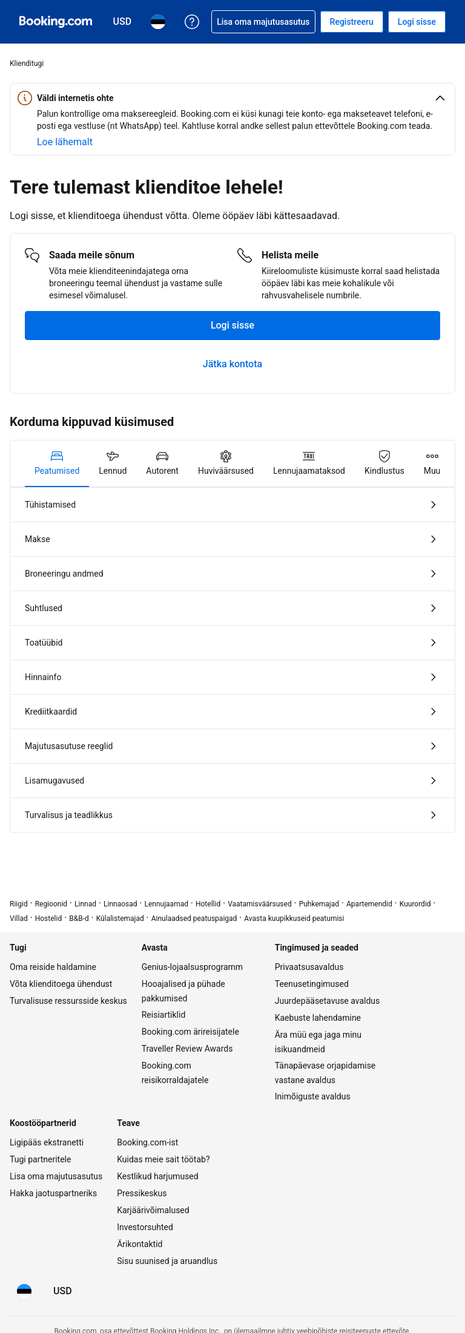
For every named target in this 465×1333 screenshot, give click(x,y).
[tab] (57, 463)
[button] (232, 98)
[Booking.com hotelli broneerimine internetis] (55, 22)
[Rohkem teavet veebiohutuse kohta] (65, 142)
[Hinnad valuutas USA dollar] (62, 1291)
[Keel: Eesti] (24, 1291)
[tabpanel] (232, 660)
